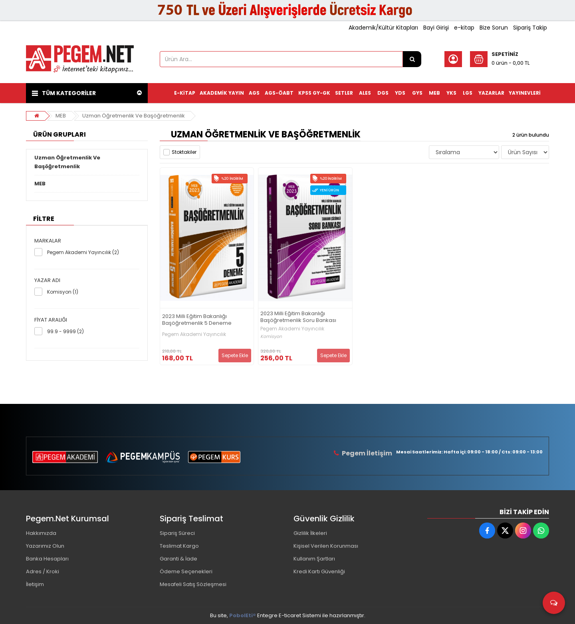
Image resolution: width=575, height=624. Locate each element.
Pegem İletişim (367, 453)
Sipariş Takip (530, 28)
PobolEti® (242, 615)
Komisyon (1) (62, 291)
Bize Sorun (494, 28)
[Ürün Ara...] (412, 59)
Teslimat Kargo (179, 546)
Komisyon (271, 337)
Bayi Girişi (436, 28)
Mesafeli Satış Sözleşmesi (193, 584)
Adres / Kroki (42, 571)
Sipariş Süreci (177, 533)
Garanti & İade (178, 558)
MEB (61, 115)
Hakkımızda (41, 533)
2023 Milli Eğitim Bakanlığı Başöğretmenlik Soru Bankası (298, 317)
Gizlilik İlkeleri (310, 533)
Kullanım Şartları (314, 558)
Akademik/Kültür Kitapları (383, 28)
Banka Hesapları (47, 558)
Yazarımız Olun (45, 546)
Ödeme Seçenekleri (186, 571)
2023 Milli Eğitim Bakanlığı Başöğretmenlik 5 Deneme (197, 320)
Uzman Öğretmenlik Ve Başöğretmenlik (133, 115)
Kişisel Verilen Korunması (325, 546)
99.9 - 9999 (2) (65, 331)
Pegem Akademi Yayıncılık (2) (83, 252)
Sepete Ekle (235, 355)
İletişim (35, 584)
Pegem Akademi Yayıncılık (194, 334)
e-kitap (464, 28)
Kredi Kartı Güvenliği (319, 571)
